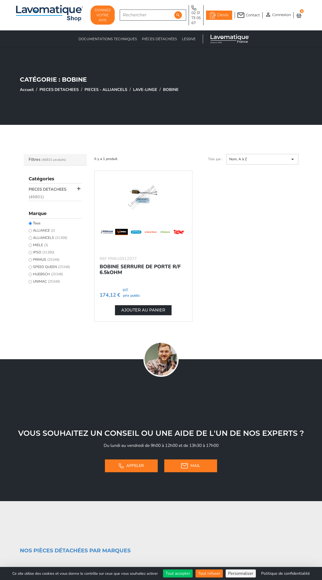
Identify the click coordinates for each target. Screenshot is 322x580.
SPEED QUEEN (51, 267)
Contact (248, 15)
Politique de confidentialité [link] (285, 573)
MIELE (40, 245)
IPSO (43, 252)
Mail (190, 465)
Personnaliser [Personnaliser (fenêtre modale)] (240, 573)
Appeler (131, 465)
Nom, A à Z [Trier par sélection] (262, 159)
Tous (37, 223)
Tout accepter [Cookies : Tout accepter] (178, 573)
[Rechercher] (153, 15)
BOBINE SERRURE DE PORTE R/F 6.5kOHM (140, 269)
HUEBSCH (48, 274)
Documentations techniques (107, 39)
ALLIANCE (44, 230)
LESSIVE (189, 39)
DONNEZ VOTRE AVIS (103, 15)
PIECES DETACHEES (47, 193)
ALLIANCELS (50, 237)
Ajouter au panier (143, 310)
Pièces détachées (159, 39)
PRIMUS (46, 259)
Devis (219, 15)
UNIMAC (46, 281)
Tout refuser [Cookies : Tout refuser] (209, 573)
